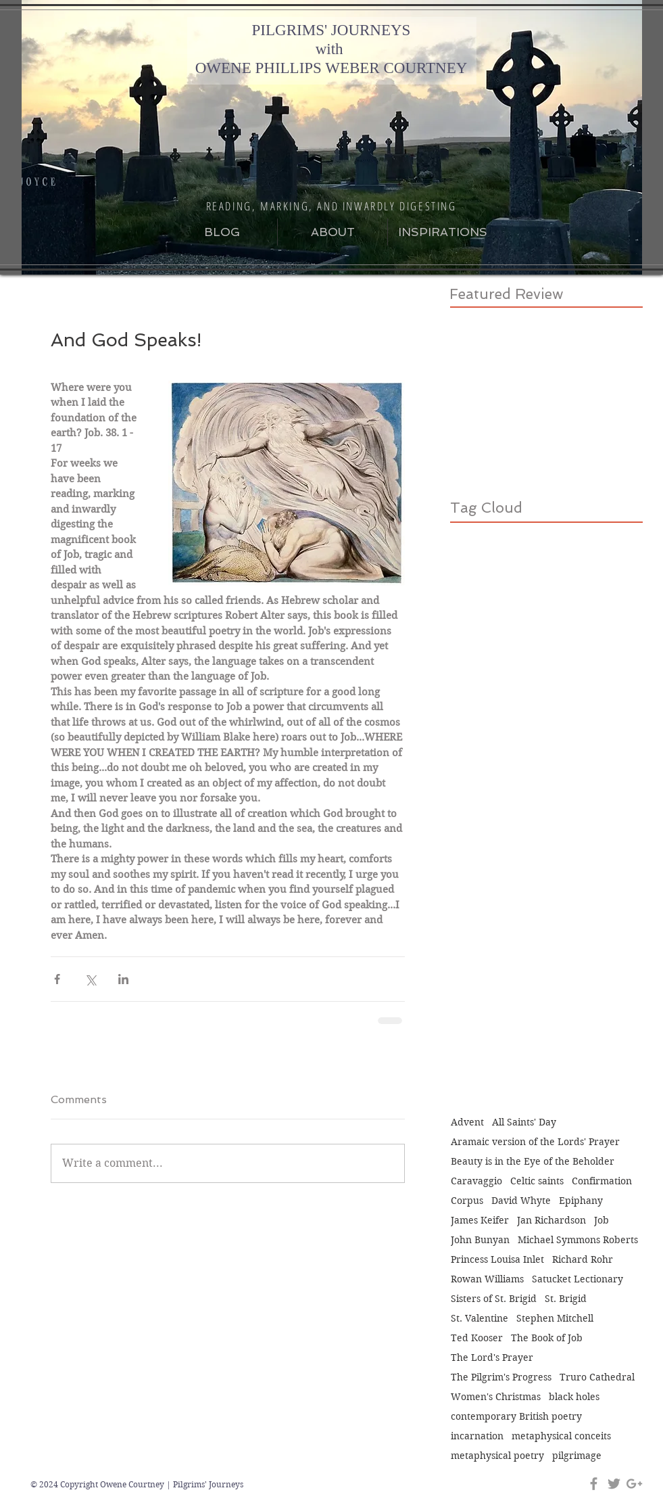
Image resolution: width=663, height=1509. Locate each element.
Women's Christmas (496, 1397)
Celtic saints (537, 1181)
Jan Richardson (551, 1220)
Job (601, 1220)
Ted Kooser (477, 1338)
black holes (574, 1397)
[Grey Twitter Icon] (614, 1483)
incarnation (477, 1436)
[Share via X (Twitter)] (90, 979)
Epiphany (581, 1201)
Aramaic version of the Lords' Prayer (535, 1142)
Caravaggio (476, 1181)
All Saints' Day (524, 1122)
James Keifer (480, 1220)
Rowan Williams (487, 1279)
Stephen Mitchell (554, 1318)
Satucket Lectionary (577, 1279)
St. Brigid (566, 1299)
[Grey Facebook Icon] (593, 1483)
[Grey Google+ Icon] (634, 1483)
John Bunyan (480, 1240)
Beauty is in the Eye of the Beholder (532, 1161)
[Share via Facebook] (57, 979)
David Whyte (521, 1201)
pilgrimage (576, 1456)
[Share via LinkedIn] (123, 979)
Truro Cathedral (597, 1377)
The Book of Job (547, 1338)
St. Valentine (479, 1318)
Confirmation (602, 1181)
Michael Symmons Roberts (578, 1240)
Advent (467, 1122)
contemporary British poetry (516, 1416)
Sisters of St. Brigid (494, 1299)
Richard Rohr (582, 1260)
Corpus (467, 1201)
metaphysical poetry (497, 1456)
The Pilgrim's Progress (501, 1377)
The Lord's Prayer (492, 1358)
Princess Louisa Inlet (497, 1260)
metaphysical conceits (561, 1436)
